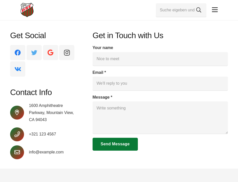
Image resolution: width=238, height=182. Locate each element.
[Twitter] (34, 52)
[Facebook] (17, 52)
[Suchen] (198, 10)
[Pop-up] (215, 10)
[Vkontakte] (17, 69)
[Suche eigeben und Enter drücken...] (181, 10)
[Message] (160, 117)
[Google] (50, 52)
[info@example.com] (19, 152)
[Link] (27, 10)
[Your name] (160, 59)
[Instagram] (66, 52)
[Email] (160, 83)
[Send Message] (115, 144)
